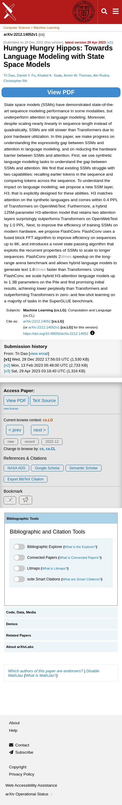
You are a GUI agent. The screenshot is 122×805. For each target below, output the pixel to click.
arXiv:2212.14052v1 (44, 327)
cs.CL (51, 449)
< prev (15, 429)
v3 (109, 42)
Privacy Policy (21, 774)
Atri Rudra (101, 75)
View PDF (61, 92)
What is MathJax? (40, 675)
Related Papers (18, 635)
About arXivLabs (20, 647)
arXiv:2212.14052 (37, 321)
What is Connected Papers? (79, 557)
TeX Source (44, 400)
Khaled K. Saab (50, 75)
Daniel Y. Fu (26, 75)
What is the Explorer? (80, 547)
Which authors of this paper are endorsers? (45, 671)
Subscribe (24, 752)
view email (39, 353)
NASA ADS (16, 468)
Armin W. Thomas (77, 75)
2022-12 (52, 442)
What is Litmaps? (54, 568)
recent (30, 442)
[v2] (7, 365)
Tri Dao (9, 75)
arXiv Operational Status (29, 794)
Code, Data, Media (21, 612)
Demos (11, 624)
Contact (22, 745)
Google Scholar (47, 468)
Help (13, 730)
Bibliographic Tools (23, 518)
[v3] (7, 371)
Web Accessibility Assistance (31, 785)
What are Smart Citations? (82, 579)
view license (11, 408)
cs (42, 449)
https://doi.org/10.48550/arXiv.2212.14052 (55, 333)
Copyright (17, 767)
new (11, 442)
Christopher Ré (15, 81)
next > (39, 429)
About (14, 723)
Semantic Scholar (83, 468)
